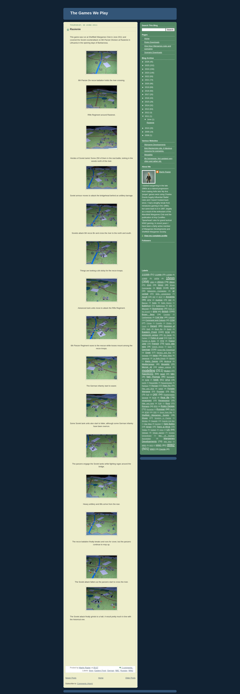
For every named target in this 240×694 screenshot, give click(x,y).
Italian (155, 355)
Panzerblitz (153, 383)
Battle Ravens (166, 303)
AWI (169, 300)
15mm (170, 278)
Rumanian (150, 409)
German (110, 671)
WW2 (130, 671)
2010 (147, 128)
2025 (147, 65)
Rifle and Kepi (148, 403)
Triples (144, 430)
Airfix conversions (163, 294)
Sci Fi (172, 409)
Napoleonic (148, 373)
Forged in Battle (149, 341)
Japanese (145, 358)
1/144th (158, 275)
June (149, 119)
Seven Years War (166, 412)
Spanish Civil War (168, 421)
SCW (147, 412)
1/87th (156, 278)
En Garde (168, 335)
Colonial (171, 317)
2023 (147, 73)
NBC (117, 671)
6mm (91, 671)
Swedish (158, 424)
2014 (147, 105)
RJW (160, 403)
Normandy (171, 377)
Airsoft (144, 297)
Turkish (153, 430)
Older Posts (130, 678)
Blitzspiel (145, 309)
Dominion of (169, 326)
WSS (151, 445)
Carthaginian (147, 317)
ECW (167, 332)
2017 (147, 94)
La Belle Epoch (159, 358)
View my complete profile (155, 236)
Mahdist (172, 358)
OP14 (167, 380)
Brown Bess (148, 314)
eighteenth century (150, 335)
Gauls (170, 347)
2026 (147, 62)
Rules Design (168, 406)
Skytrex (145, 421)
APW (149, 300)
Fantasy (144, 338)
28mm (172, 282)
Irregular (145, 355)
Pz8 (147, 395)
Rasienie (75, 29)
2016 (147, 98)
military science (164, 367)
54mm (160, 285)
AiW (153, 297)
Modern (167, 371)
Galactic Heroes (157, 347)
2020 (147, 84)
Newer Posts (70, 678)
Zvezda (162, 449)
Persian (154, 386)
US (168, 429)
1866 (152, 282)
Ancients (170, 296)
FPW (162, 341)
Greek (147, 353)
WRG (144, 445)
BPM (155, 312)
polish (160, 389)
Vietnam (145, 433)
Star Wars (148, 424)
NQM (147, 380)
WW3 (152, 449)
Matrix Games (151, 361)
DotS (148, 329)
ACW (172, 288)
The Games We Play (89, 13)
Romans (145, 406)
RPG (156, 406)
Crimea (149, 323)
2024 (147, 69)
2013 (147, 109)
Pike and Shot (148, 389)
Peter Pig (167, 386)
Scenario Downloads (153, 52)
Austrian (159, 300)
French (155, 343)
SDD (155, 412)
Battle (154, 303)
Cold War (159, 317)
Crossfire (159, 323)
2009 (147, 132)
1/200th (169, 275)
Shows (145, 418)
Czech (144, 326)
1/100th (146, 274)
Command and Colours (155, 320)
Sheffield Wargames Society (155, 415)
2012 (147, 113)
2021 (147, 80)
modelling (148, 370)
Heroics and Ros (164, 353)
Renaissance (164, 400)
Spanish (154, 421)
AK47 (160, 297)
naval (162, 374)
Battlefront (146, 306)
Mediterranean (148, 364)
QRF (155, 394)
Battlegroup (160, 306)
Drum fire (159, 329)
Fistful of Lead (157, 338)
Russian (124, 671)
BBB (170, 306)
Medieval (167, 361)
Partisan (145, 386)
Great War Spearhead (166, 350)
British (165, 311)
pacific (144, 383)
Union (161, 430)
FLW (170, 338)
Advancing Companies (156, 291)
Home (100, 678)
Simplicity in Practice (163, 418)
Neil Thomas (153, 376)
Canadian (166, 314)
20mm (160, 282)
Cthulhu (169, 323)
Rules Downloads (151, 42)
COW (172, 320)
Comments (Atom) (85, 684)
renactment (147, 400)
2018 (147, 91)
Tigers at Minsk (163, 427)
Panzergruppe (166, 383)
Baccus (145, 303)
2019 (147, 87)
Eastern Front (100, 671)
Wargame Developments (154, 145)
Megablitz (148, 155)
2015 (147, 102)
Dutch (169, 329)
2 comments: (127, 668)
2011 (147, 116)
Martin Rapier (165, 172)
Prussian (160, 391)
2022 (147, 76)
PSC (173, 391)
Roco (168, 403)
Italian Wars (167, 355)
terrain (149, 427)
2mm (149, 285)
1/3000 (144, 278)
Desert (153, 326)
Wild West (168, 442)
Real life (164, 397)
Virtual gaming (158, 433)
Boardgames (157, 309)
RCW (154, 398)
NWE (156, 379)
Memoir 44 (147, 367)
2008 (147, 135)
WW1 (158, 445)
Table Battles (169, 424)
